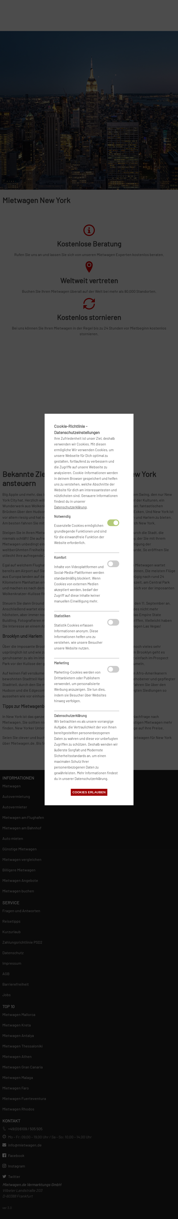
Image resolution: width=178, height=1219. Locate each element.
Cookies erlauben (89, 792)
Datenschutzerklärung (70, 507)
